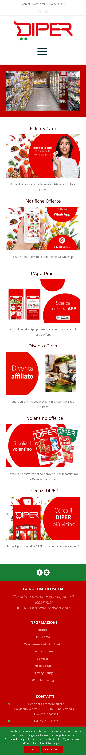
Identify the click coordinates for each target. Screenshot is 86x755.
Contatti (25, 4)
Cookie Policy (14, 739)
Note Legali (38, 4)
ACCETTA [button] (32, 749)
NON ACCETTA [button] (51, 749)
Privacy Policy (55, 4)
